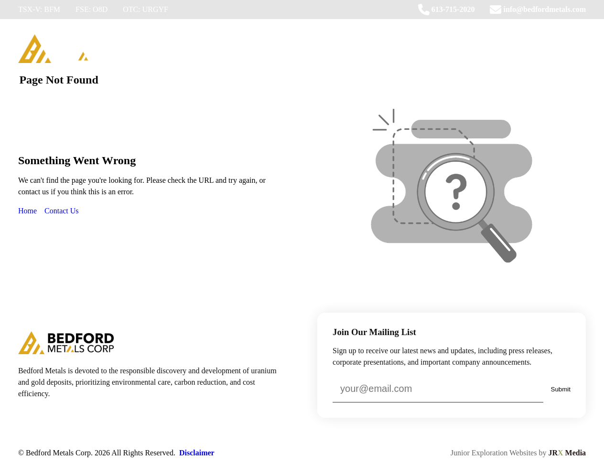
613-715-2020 (446, 9)
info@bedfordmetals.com (538, 9)
